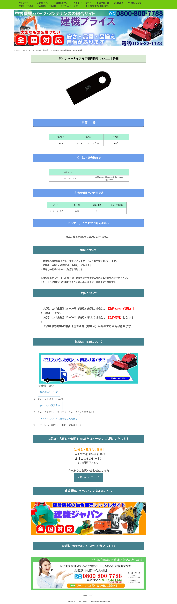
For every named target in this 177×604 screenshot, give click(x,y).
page (85, 595)
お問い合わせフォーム (88, 477)
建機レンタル (43, 3)
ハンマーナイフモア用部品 (30, 50)
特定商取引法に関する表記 (97, 6)
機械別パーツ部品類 (47, 6)
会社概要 (118, 3)
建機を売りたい (61, 3)
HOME (16, 50)
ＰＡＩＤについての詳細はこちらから (59, 418)
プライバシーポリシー (70, 6)
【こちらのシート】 (89, 458)
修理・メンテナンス (82, 3)
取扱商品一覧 (102, 3)
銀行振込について (49, 392)
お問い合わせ (134, 3)
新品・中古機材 (26, 6)
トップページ (25, 3)
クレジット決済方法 (50, 405)
